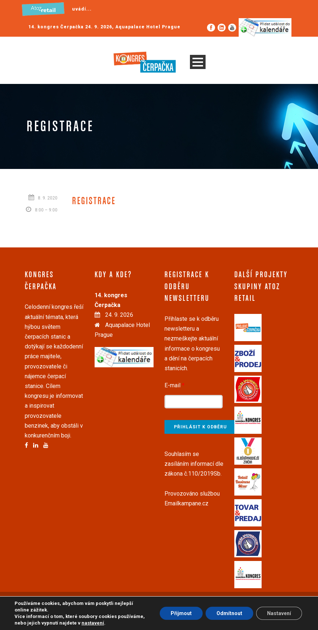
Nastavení (279, 613)
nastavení (93, 623)
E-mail (174, 385)
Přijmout (181, 613)
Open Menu (198, 62)
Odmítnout (229, 613)
